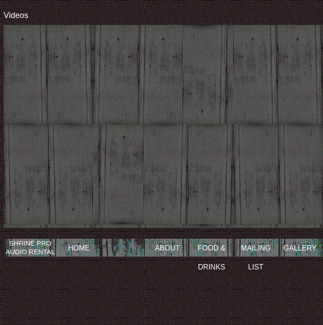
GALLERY (300, 248)
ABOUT (167, 248)
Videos (16, 15)
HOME (79, 248)
